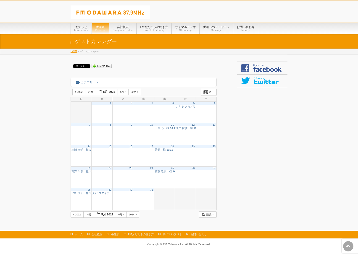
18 (172, 146)
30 (130, 189)
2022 (79, 92)
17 (151, 146)
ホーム (79, 234)
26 (193, 168)
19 (193, 146)
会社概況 (97, 234)
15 (109, 146)
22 (109, 168)
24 (151, 168)
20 (214, 146)
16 (130, 146)
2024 (135, 92)
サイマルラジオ (172, 234)
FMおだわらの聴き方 (141, 234)
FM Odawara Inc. (173, 244)
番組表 (115, 234)
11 (172, 124)
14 (89, 146)
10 (151, 124)
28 (89, 189)
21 (89, 168)
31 (151, 189)
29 (109, 189)
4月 (91, 92)
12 (193, 124)
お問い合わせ (198, 234)
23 (130, 168)
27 (214, 168)
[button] (207, 215)
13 (214, 124)
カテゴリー (87, 82)
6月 (123, 92)
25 (172, 168)
